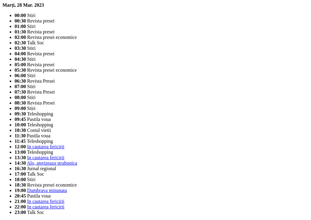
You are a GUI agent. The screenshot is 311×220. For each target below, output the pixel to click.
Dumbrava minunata (47, 190)
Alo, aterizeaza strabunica (52, 163)
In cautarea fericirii (45, 146)
